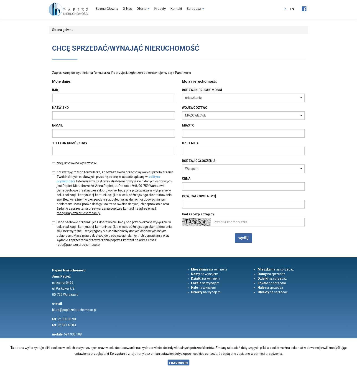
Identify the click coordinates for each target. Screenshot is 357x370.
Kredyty (160, 9)
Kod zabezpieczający (198, 214)
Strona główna (107, 9)
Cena (186, 178)
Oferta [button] (143, 9)
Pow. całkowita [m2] (199, 196)
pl (285, 9)
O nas (127, 9)
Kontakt (176, 9)
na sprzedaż (276, 269)
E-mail (57, 125)
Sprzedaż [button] (195, 9)
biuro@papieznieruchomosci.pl (74, 310)
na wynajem (209, 269)
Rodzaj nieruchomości (202, 90)
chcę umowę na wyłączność (77, 163)
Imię (55, 90)
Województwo (194, 107)
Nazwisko (60, 107)
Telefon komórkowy (69, 143)
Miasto (188, 125)
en (292, 9)
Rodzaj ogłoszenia (198, 161)
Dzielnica (190, 143)
